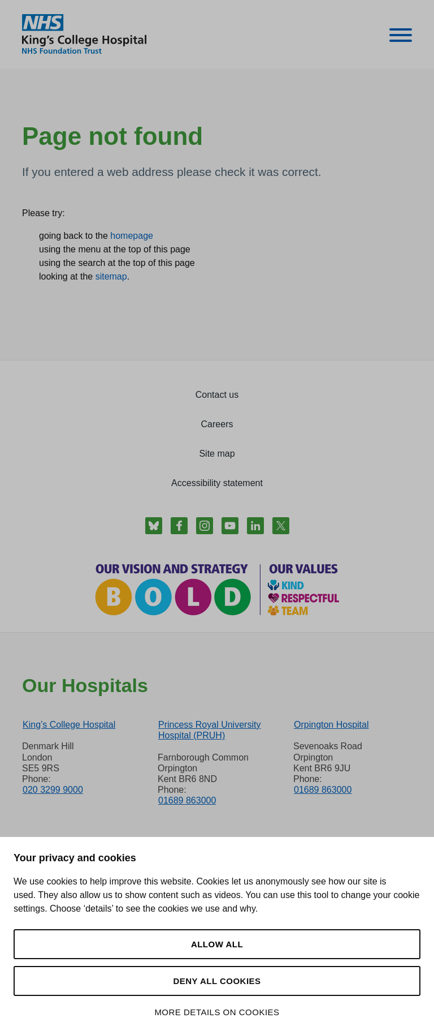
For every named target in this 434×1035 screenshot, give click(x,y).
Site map (217, 453)
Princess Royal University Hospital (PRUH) (209, 730)
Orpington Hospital (331, 724)
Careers (217, 424)
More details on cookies (216, 1012)
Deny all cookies (217, 981)
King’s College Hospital (69, 724)
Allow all (217, 944)
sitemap (111, 276)
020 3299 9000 (53, 789)
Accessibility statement (217, 483)
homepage (131, 236)
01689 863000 (187, 800)
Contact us (217, 395)
